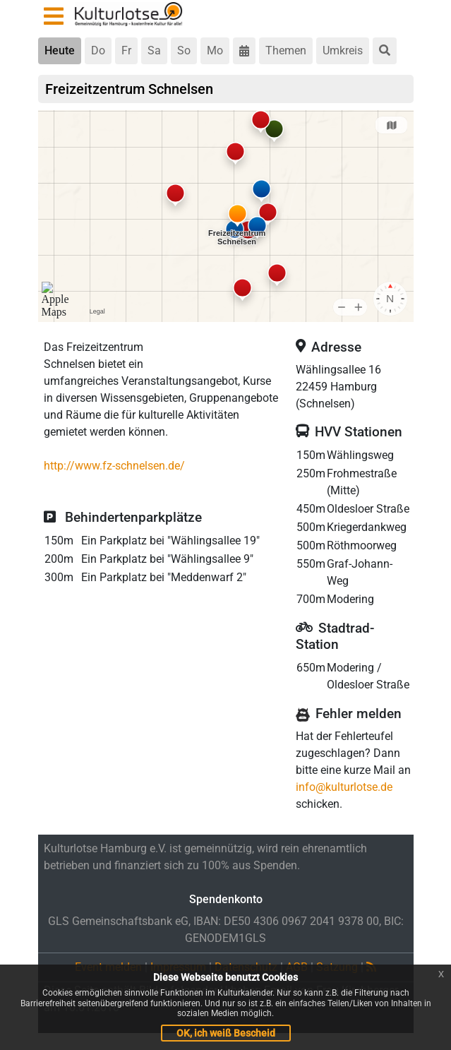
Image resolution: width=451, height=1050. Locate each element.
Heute (59, 50)
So (184, 50)
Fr (126, 50)
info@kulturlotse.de (344, 787)
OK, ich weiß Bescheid (225, 1033)
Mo (215, 50)
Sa (154, 50)
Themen (285, 50)
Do (98, 50)
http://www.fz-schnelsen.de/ (114, 465)
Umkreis (343, 50)
